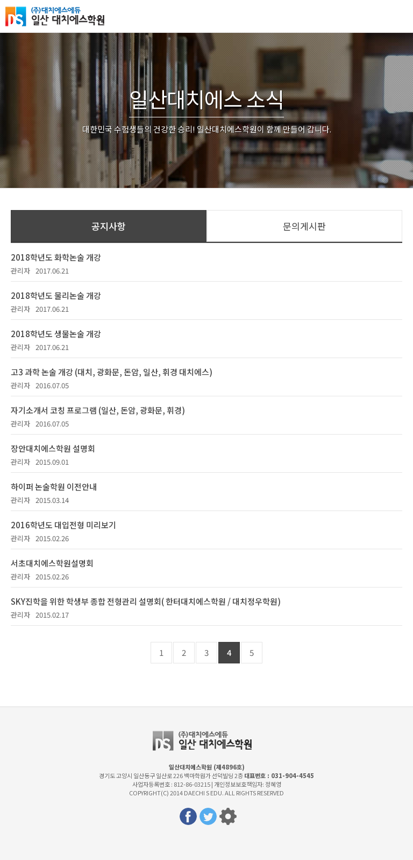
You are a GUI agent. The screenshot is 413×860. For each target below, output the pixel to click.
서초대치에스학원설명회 (52, 563)
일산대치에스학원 (59, 16)
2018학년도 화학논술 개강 (56, 257)
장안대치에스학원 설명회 (53, 448)
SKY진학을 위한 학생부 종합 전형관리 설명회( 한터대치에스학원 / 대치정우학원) (146, 601)
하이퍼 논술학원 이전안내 (54, 486)
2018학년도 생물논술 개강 (56, 333)
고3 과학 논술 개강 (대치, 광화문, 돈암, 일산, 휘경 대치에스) (111, 371)
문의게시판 (304, 226)
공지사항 (108, 226)
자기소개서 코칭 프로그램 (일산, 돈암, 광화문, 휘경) (98, 410)
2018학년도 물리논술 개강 (56, 295)
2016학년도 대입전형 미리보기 (63, 524)
